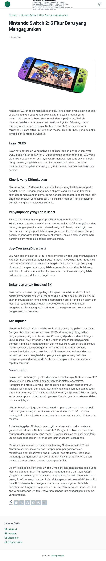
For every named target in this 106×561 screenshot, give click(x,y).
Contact (10, 533)
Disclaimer (11, 537)
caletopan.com (57, 555)
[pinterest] (38, 502)
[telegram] (33, 502)
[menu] (7, 4)
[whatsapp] (27, 502)
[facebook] (16, 502)
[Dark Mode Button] (99, 4)
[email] (44, 502)
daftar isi (11, 529)
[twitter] (21, 502)
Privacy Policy (13, 542)
